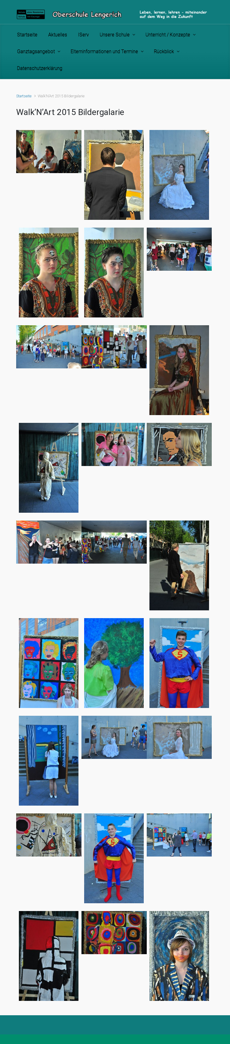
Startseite (23, 96)
